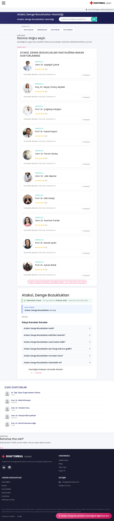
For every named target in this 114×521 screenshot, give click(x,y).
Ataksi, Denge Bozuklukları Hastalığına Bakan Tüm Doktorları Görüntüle (57, 282)
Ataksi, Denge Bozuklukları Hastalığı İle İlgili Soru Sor (84, 516)
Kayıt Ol (62, 471)
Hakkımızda (63, 460)
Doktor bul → (22, 47)
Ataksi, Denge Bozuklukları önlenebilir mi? (57, 362)
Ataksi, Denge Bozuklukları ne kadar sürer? (57, 355)
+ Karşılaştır (86, 75)
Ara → (2, 448)
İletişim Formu (64, 485)
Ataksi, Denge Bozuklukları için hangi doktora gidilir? (57, 348)
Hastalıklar (28, 30)
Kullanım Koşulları (8, 516)
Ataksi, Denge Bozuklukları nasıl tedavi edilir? (57, 342)
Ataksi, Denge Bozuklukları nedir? (57, 328)
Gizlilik (19, 516)
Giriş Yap (62, 467)
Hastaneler (68, 30)
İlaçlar (4, 485)
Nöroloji (39, 62)
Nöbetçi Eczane (8, 500)
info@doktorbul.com (69, 482)
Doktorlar (55, 30)
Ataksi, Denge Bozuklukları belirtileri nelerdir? (57, 335)
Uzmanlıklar (42, 30)
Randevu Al (50, 74)
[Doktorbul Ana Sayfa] (100, 3)
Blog (60, 464)
